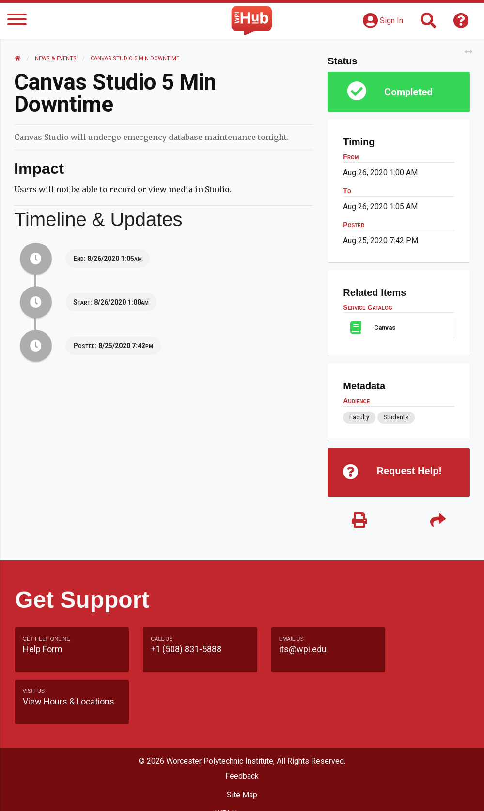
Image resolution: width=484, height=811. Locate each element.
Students (395, 417)
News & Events (56, 58)
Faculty (359, 417)
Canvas (384, 327)
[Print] (359, 521)
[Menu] (17, 21)
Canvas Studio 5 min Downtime (135, 58)
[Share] (437, 521)
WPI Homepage (242, 775)
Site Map (242, 756)
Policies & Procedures (242, 793)
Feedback (242, 738)
